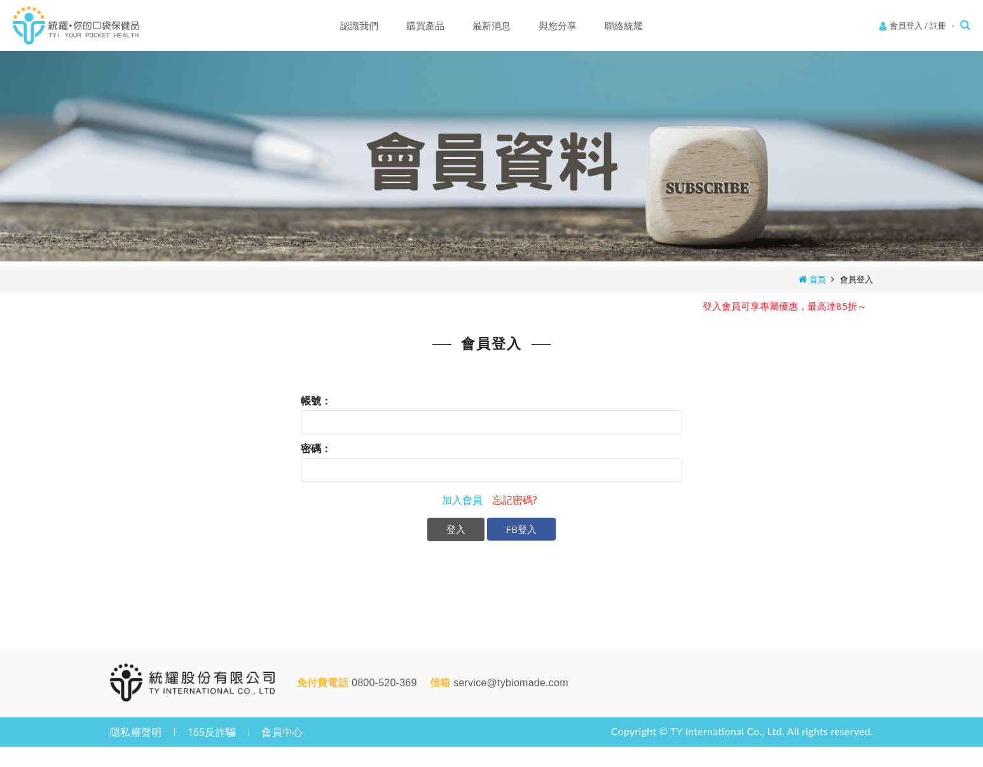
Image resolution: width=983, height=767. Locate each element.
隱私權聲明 (136, 732)
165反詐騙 (212, 732)
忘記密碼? (514, 500)
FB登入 (521, 529)
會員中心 (282, 732)
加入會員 (462, 500)
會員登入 (906, 25)
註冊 (938, 25)
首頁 (817, 279)
